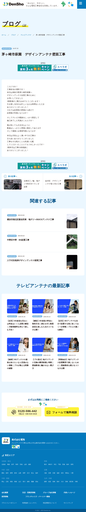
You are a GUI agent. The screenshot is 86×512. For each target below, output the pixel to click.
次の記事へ (73, 176)
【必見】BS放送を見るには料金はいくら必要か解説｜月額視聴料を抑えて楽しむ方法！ (17, 325)
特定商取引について (50, 503)
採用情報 (5, 496)
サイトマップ (68, 503)
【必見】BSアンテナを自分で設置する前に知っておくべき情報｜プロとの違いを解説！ (68, 325)
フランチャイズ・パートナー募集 (37, 496)
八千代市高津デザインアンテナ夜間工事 (24, 260)
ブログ (13, 35)
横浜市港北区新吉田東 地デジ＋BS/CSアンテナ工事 (30, 219)
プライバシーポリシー (9, 503)
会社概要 (5, 492)
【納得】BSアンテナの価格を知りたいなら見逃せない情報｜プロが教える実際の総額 (17, 364)
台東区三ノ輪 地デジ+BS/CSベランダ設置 (22, 184)
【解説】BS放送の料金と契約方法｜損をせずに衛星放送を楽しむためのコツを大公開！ (43, 325)
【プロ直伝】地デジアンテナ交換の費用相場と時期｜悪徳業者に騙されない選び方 (43, 364)
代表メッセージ (69, 492)
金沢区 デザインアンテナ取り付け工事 (63, 184)
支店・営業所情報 (28, 492)
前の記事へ (12, 176)
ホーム (4, 35)
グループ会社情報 (49, 492)
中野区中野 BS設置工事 (18, 240)
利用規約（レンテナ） (29, 503)
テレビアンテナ (26, 35)
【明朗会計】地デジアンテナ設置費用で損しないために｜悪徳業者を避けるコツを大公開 (68, 364)
